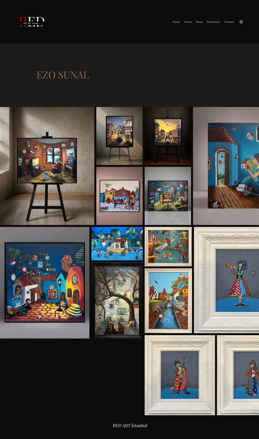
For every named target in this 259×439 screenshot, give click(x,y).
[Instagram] (241, 22)
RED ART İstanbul (130, 425)
